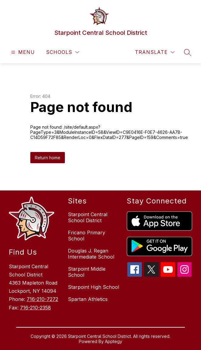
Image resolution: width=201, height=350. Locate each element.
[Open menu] (22, 52)
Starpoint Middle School (87, 272)
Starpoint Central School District (87, 217)
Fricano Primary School (86, 235)
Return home (47, 157)
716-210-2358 (35, 308)
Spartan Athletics (88, 299)
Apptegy (113, 341)
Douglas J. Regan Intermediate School (91, 254)
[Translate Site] (154, 52)
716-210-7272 (42, 299)
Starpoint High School (93, 287)
